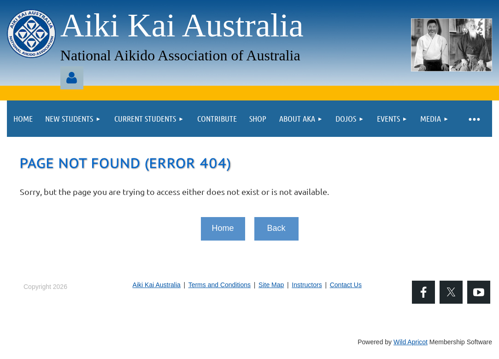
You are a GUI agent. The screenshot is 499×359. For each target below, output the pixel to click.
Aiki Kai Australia (157, 284)
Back (276, 228)
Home (222, 228)
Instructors (307, 284)
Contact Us (346, 284)
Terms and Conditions (219, 284)
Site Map (271, 284)
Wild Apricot (410, 342)
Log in (71, 77)
